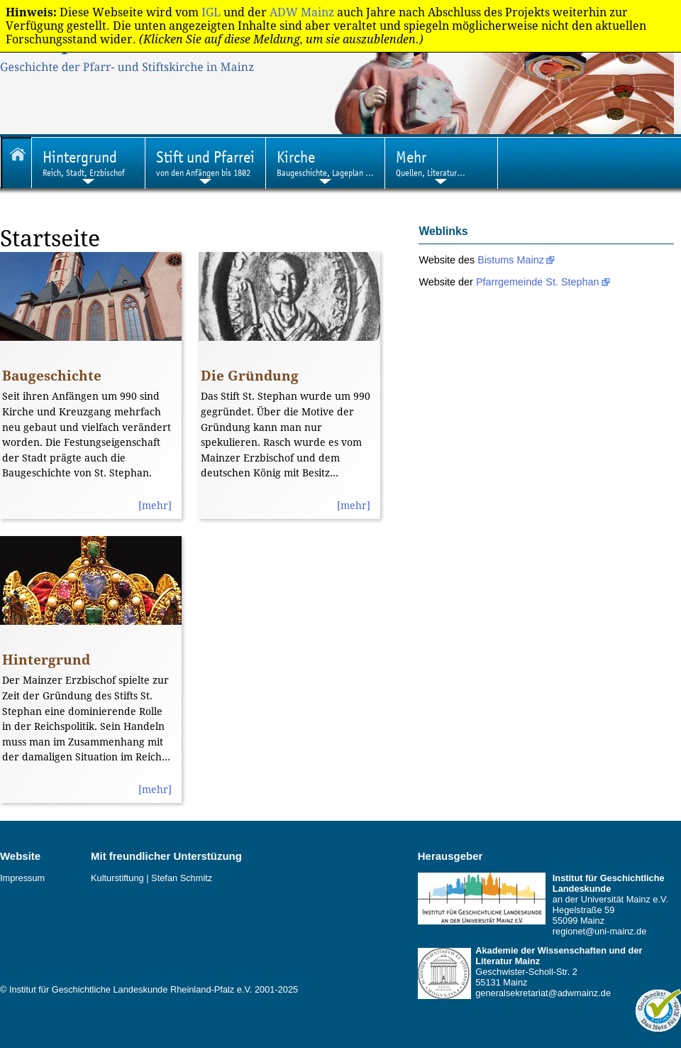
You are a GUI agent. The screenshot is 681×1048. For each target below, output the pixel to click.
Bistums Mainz (510, 260)
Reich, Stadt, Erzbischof (84, 163)
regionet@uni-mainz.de (600, 931)
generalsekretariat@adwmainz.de (543, 993)
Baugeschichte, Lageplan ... (325, 163)
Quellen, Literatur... (430, 163)
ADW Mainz (302, 12)
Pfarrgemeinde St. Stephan (537, 282)
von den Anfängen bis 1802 (205, 163)
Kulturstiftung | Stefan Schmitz (151, 878)
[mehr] (155, 505)
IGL (211, 12)
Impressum (22, 878)
